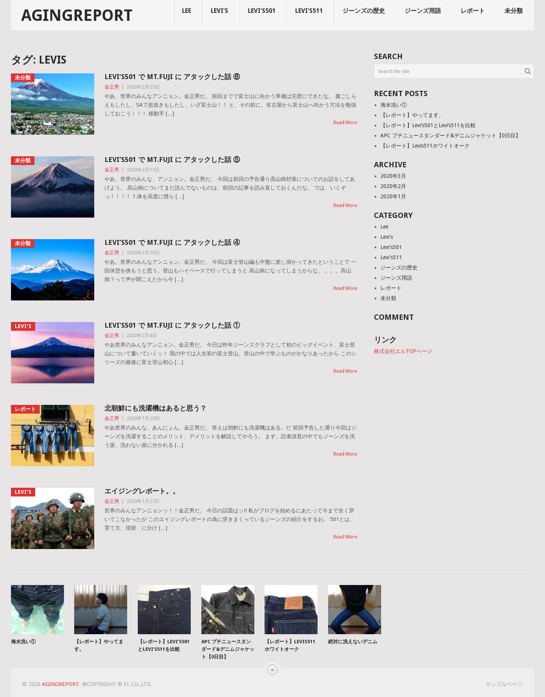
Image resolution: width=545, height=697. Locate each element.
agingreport (76, 15)
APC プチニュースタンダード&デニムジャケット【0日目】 (450, 135)
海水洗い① (393, 105)
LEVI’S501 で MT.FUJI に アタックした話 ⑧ (172, 77)
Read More (345, 122)
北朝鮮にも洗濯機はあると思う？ (155, 408)
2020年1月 (393, 196)
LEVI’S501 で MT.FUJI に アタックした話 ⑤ (172, 159)
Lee (186, 10)
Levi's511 (309, 10)
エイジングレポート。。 (141, 491)
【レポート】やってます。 (412, 115)
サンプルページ (504, 684)
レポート (473, 10)
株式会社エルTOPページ (403, 351)
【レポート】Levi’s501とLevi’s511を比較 (428, 125)
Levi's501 (262, 10)
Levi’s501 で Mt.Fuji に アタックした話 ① (172, 325)
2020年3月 (393, 176)
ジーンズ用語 (423, 10)
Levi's (219, 10)
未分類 (514, 10)
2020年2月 (393, 186)
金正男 (111, 87)
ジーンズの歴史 (364, 10)
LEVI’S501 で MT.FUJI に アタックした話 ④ (172, 242)
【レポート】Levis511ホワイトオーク (425, 146)
